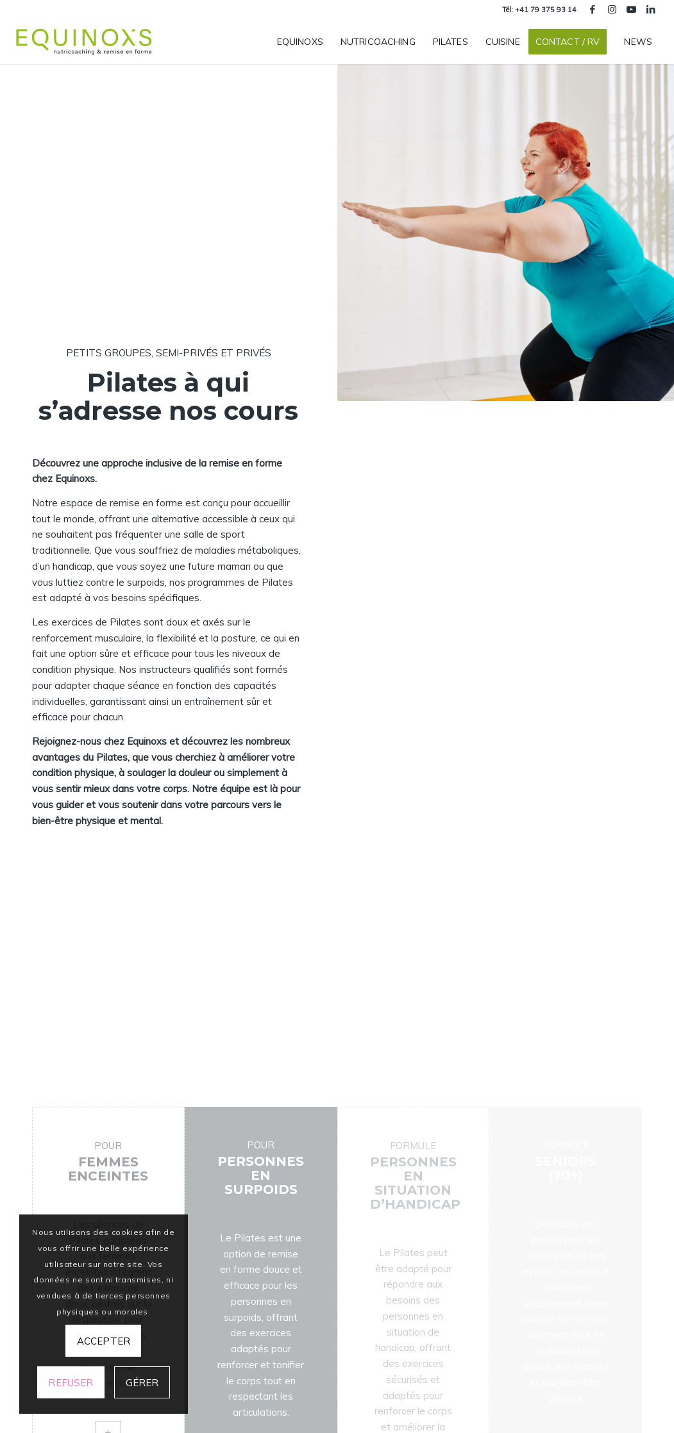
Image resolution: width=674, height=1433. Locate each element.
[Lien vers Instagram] (612, 9)
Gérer (142, 1383)
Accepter (103, 1341)
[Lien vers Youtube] (631, 9)
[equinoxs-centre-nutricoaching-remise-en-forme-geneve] (84, 41)
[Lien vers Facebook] (593, 9)
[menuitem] (300, 41)
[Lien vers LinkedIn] (651, 9)
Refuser (70, 1383)
